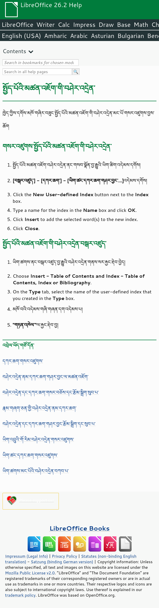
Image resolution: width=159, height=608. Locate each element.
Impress (84, 24)
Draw (106, 24)
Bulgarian (130, 35)
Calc (64, 24)
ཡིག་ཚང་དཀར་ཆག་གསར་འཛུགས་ (30, 455)
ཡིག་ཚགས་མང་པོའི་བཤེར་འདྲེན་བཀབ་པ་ (36, 471)
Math (141, 24)
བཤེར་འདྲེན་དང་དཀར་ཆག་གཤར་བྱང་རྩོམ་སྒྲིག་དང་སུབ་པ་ (49, 423)
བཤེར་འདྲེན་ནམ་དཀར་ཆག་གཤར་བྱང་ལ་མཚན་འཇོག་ (46, 376)
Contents (14, 51)
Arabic (79, 35)
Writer (45, 24)
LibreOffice (17, 24)
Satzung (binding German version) (62, 561)
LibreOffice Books (79, 528)
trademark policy (20, 595)
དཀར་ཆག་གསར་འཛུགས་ (23, 361)
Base (124, 24)
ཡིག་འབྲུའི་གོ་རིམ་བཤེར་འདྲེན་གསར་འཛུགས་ (38, 439)
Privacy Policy (64, 556)
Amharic (55, 35)
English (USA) (21, 35)
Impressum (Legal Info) (26, 556)
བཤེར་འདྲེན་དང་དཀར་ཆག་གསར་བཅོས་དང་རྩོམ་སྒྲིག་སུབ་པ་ (51, 392)
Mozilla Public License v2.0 (30, 573)
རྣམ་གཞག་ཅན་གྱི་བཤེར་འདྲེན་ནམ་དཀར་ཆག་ (40, 408)
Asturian (102, 35)
